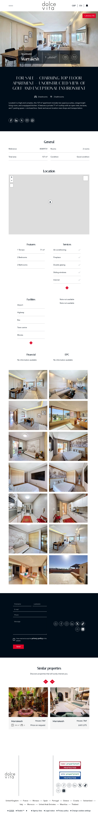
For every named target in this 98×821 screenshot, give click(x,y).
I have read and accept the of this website (31, 639)
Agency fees (37, 811)
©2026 (11, 811)
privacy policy (37, 638)
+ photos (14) (89, 16)
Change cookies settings (81, 811)
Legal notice (50, 811)
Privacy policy (63, 811)
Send (18, 647)
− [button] (11, 180)
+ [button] (11, 177)
